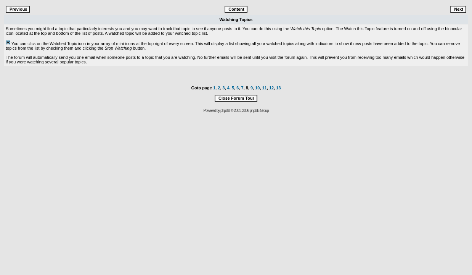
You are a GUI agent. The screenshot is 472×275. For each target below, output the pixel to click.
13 (278, 88)
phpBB (225, 110)
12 (271, 88)
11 (264, 88)
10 (257, 88)
